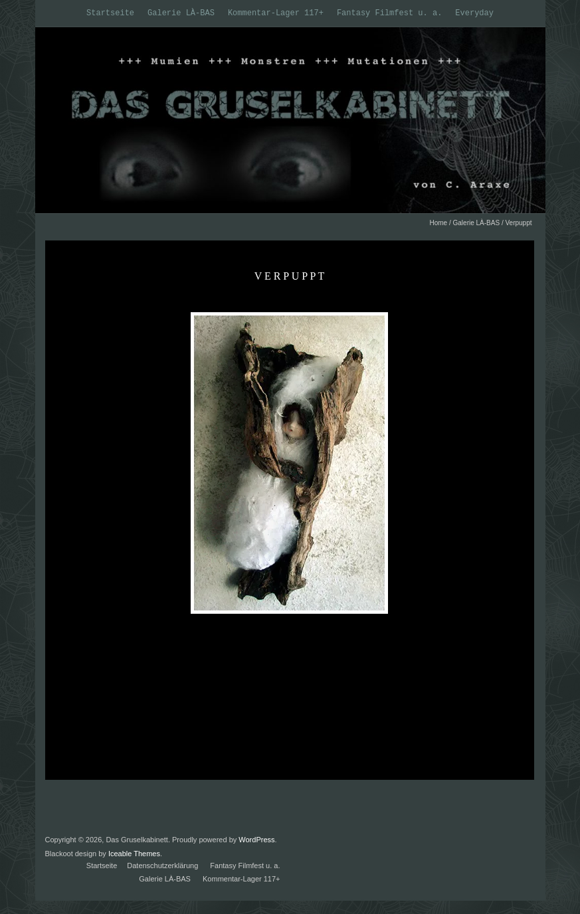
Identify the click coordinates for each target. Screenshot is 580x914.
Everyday (474, 13)
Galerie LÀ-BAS (181, 13)
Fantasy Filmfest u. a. (389, 13)
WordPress (256, 840)
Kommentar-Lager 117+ (276, 13)
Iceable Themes (134, 854)
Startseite (110, 13)
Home (438, 223)
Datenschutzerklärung (162, 865)
